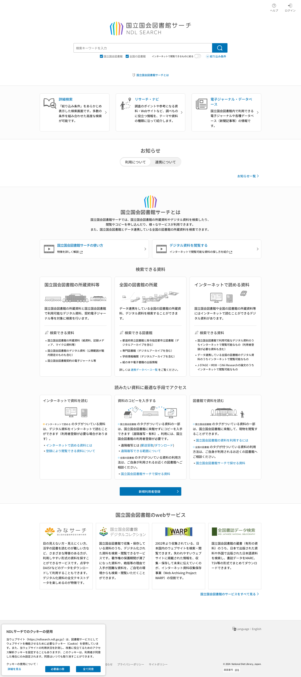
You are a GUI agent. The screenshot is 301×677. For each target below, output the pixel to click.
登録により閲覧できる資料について (70, 450)
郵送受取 (147, 445)
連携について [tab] (165, 161)
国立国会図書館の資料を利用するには (222, 440)
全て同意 (88, 669)
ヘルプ (274, 7)
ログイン (290, 7)
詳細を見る (14, 669)
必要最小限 (57, 669)
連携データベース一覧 (144, 370)
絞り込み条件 (216, 56)
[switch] (197, 56)
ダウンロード (164, 445)
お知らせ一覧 (248, 176)
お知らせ (107, 664)
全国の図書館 (136, 56)
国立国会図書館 (111, 56)
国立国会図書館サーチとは (150, 75)
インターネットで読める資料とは (69, 445)
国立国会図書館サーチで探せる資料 (145, 473)
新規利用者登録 (159, 491)
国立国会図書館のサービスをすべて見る (230, 594)
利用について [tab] (135, 161)
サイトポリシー (158, 664)
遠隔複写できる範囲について (141, 450)
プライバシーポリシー (130, 664)
